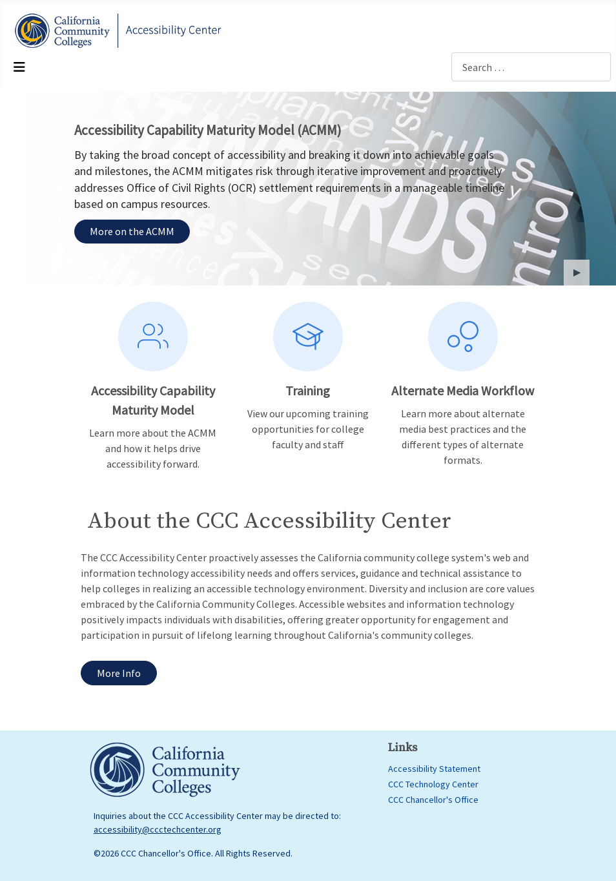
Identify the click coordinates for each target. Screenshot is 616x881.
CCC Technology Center (433, 784)
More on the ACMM (132, 231)
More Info (119, 673)
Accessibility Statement (434, 768)
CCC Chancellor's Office (433, 799)
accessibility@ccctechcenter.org (157, 829)
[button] (577, 272)
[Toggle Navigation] (19, 67)
